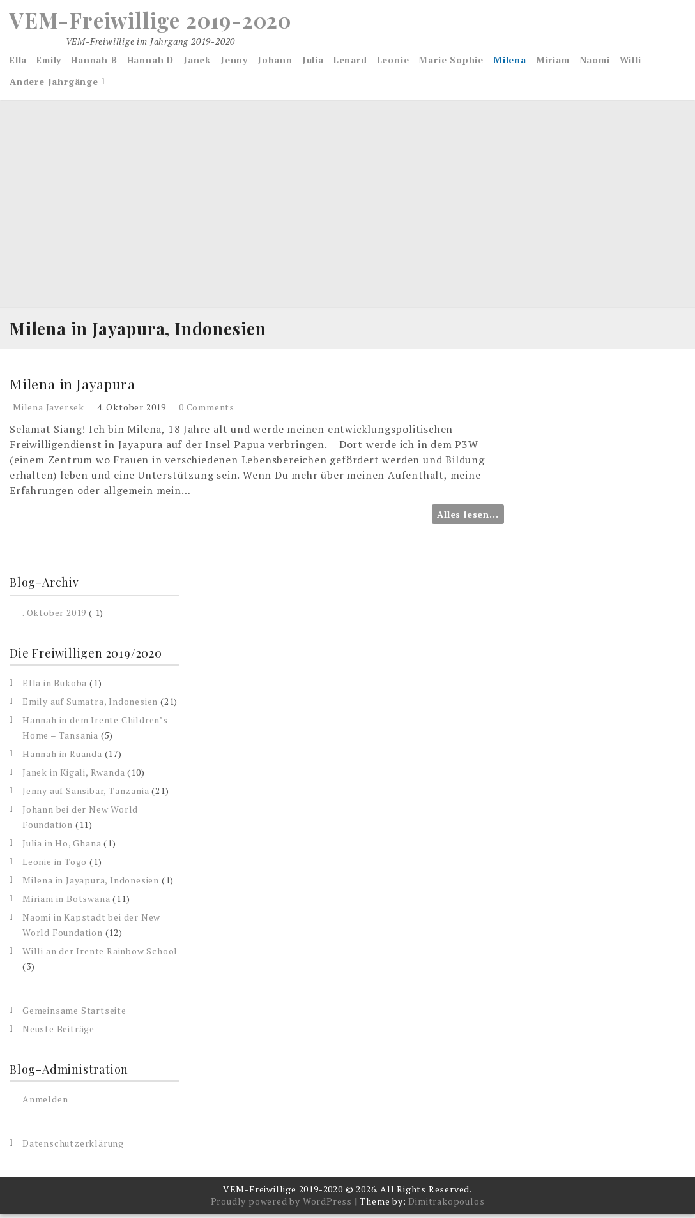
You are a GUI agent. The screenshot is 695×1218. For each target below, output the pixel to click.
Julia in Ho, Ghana (61, 847)
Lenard (350, 62)
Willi (630, 62)
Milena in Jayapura (73, 388)
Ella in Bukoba (54, 687)
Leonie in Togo (54, 866)
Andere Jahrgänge (54, 83)
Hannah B (94, 62)
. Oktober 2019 (54, 616)
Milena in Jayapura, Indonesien (90, 884)
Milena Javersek (48, 411)
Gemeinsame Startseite (74, 1015)
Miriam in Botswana (66, 903)
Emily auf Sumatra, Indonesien (90, 706)
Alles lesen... (467, 519)
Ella (18, 62)
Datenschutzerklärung (73, 1147)
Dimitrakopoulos (446, 1205)
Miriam (553, 62)
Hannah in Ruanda (62, 758)
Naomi (594, 62)
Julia (313, 62)
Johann (275, 62)
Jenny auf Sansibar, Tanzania (85, 795)
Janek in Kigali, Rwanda (73, 777)
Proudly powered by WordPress (281, 1205)
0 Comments (206, 411)
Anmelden (45, 1103)
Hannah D (150, 62)
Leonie (393, 62)
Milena (509, 62)
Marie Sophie (451, 62)
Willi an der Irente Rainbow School (100, 955)
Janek (197, 62)
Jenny (234, 62)
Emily (48, 62)
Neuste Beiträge (58, 1033)
